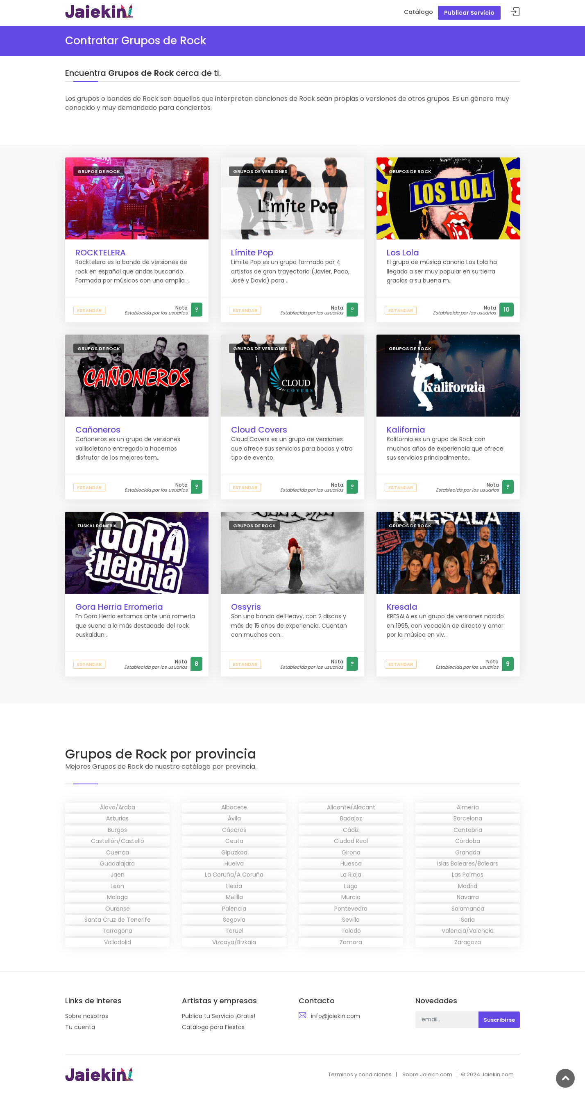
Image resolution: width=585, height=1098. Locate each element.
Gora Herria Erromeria (119, 607)
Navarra (468, 897)
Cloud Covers (259, 429)
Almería (468, 807)
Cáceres (234, 830)
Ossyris (246, 607)
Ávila (234, 818)
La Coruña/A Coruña (234, 874)
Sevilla (351, 920)
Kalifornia (406, 429)
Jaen (118, 874)
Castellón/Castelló (117, 841)
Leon (117, 886)
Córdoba (467, 841)
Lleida (234, 886)
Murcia (351, 897)
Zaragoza (467, 942)
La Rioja (350, 874)
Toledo (351, 931)
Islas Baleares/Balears (467, 863)
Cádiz (351, 830)
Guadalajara (117, 863)
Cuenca (117, 852)
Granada (467, 852)
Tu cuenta (80, 1027)
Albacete (234, 807)
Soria (468, 920)
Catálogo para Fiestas (213, 1027)
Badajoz (351, 818)
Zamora (351, 942)
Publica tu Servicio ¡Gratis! (218, 1016)
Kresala (402, 607)
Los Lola (403, 252)
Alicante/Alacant (351, 807)
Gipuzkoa (234, 852)
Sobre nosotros (86, 1016)
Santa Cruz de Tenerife (117, 920)
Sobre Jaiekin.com (427, 1074)
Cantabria (467, 830)
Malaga (117, 897)
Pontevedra (350, 908)
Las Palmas (467, 874)
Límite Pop (252, 252)
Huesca (351, 863)
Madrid (467, 886)
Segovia (234, 920)
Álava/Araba (117, 807)
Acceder (515, 12)
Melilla (234, 897)
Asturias (117, 818)
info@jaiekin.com (335, 1016)
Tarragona (117, 931)
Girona (351, 852)
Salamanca (467, 908)
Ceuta (234, 841)
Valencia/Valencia (468, 931)
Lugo (351, 886)
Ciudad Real (351, 841)
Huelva (234, 863)
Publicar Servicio (469, 13)
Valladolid (117, 942)
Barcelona (467, 818)
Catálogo (418, 12)
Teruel (234, 931)
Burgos (117, 830)
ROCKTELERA (100, 252)
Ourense (117, 908)
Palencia (234, 908)
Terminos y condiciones (360, 1074)
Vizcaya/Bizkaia (234, 942)
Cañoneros (97, 429)
